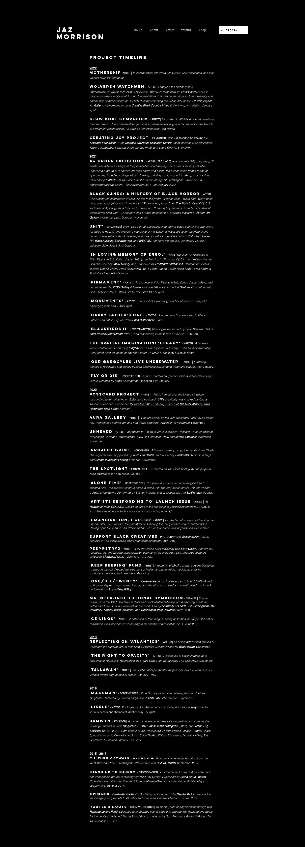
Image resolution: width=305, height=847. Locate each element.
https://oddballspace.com (106, 185)
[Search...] (232, 30)
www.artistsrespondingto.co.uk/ (151, 511)
